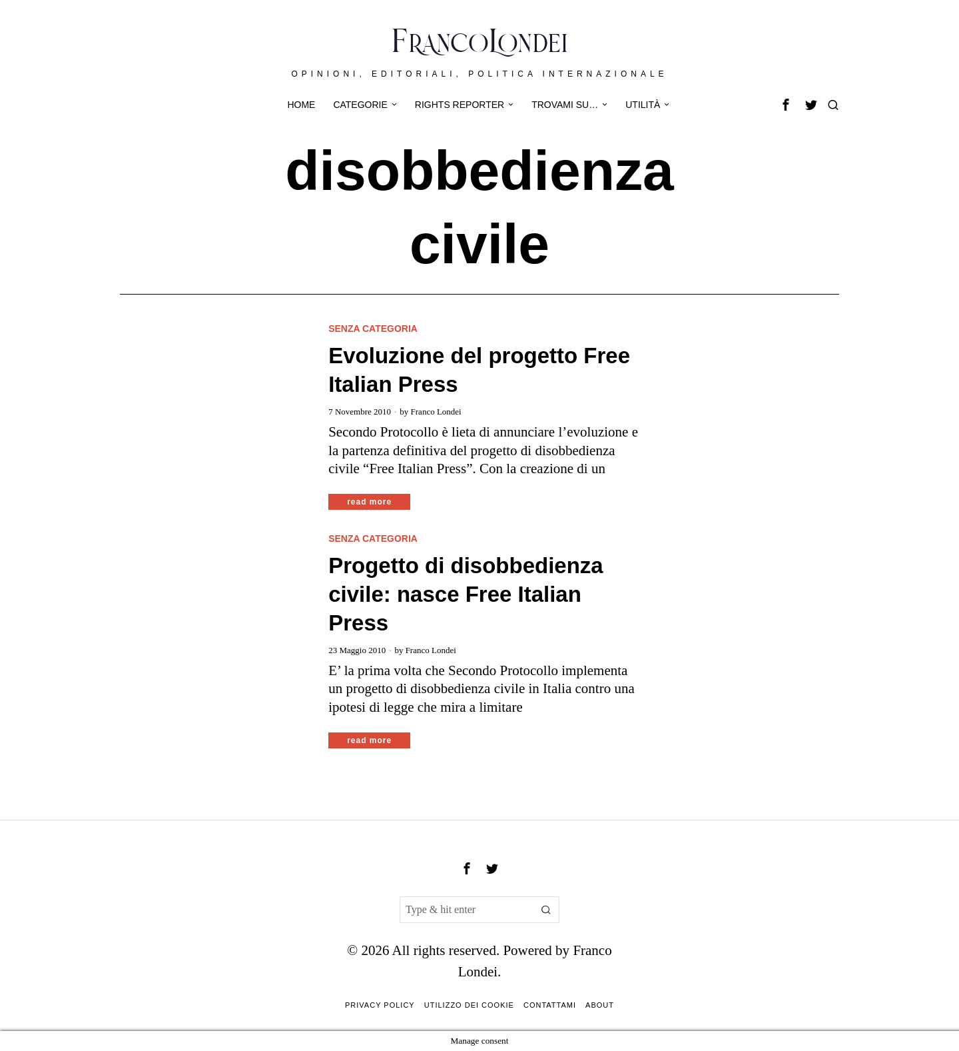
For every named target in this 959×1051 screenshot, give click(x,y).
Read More (369, 502)
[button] (546, 909)
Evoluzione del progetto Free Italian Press (479, 370)
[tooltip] (786, 104)
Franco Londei (436, 412)
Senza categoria (373, 328)
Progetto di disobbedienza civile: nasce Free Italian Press (465, 594)
